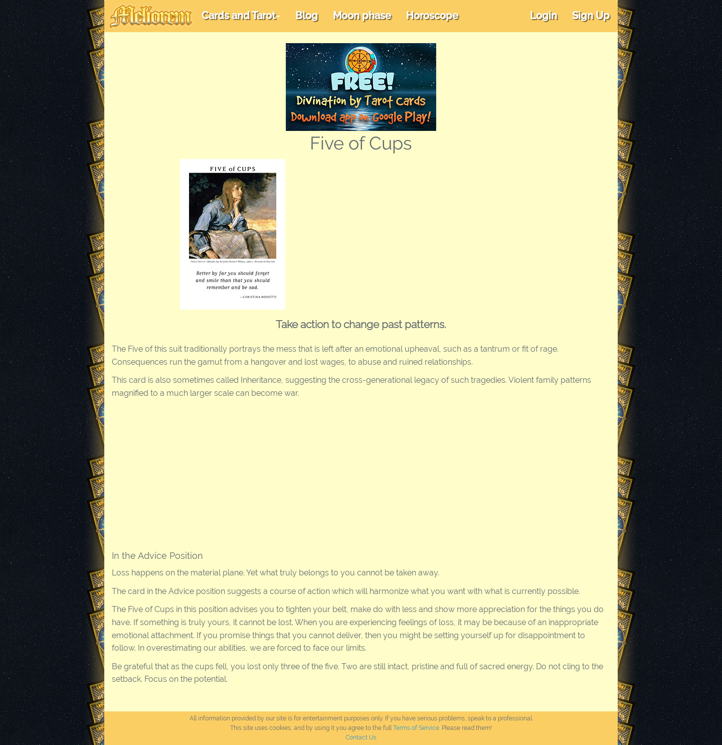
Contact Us (361, 737)
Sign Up (591, 16)
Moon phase (362, 16)
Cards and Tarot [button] (241, 16)
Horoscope (432, 16)
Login (543, 16)
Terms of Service (416, 727)
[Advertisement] (468, 234)
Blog (306, 16)
